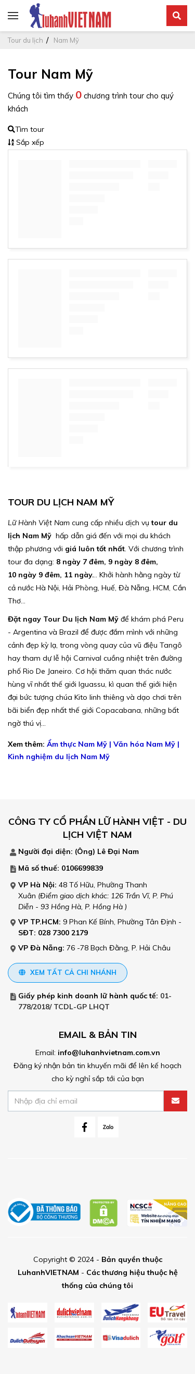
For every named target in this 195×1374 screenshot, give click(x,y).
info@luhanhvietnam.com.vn (109, 1052)
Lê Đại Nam (118, 851)
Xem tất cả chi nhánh (67, 972)
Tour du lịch (25, 40)
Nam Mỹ (66, 40)
